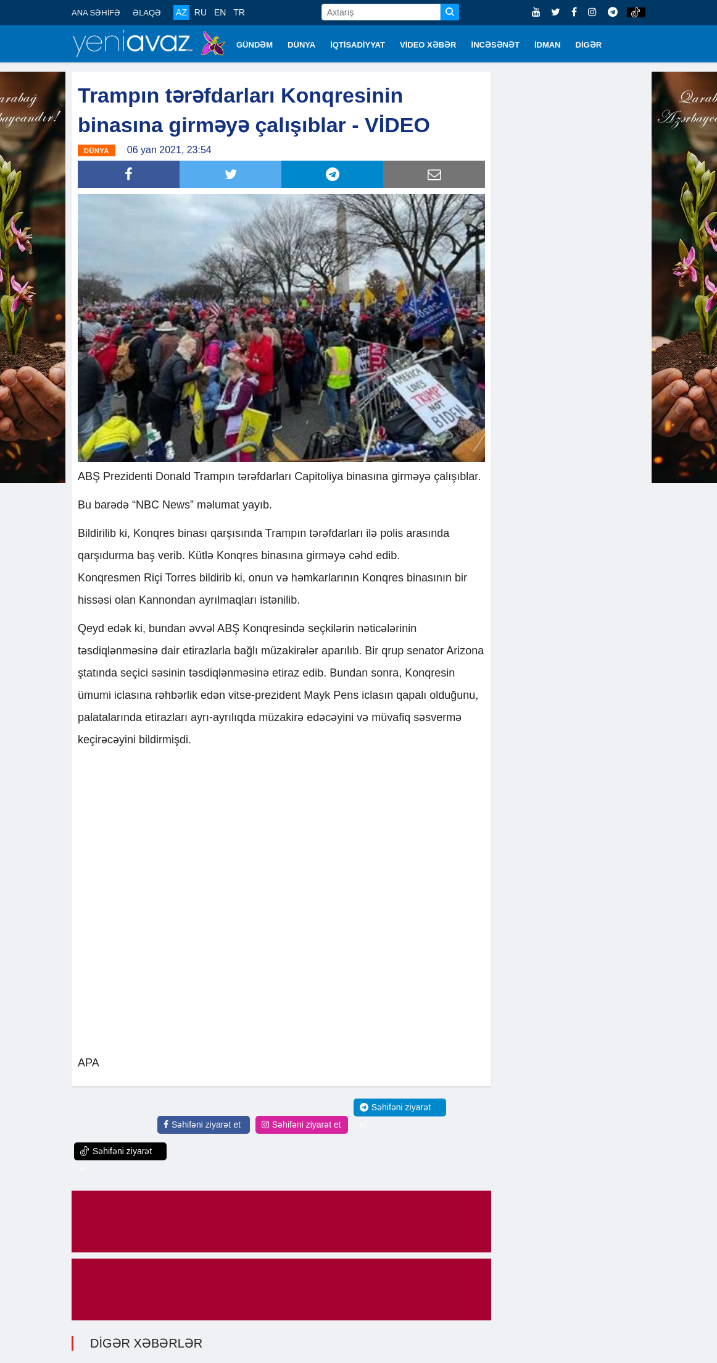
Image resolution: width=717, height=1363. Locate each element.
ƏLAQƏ (147, 12)
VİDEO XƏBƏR (428, 44)
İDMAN (547, 44)
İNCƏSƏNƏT (495, 44)
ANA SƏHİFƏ (96, 12)
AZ (181, 12)
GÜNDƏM (254, 44)
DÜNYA (301, 44)
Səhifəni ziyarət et (202, 1124)
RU (200, 12)
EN (220, 12)
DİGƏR (589, 44)
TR (239, 12)
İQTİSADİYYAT (357, 44)
